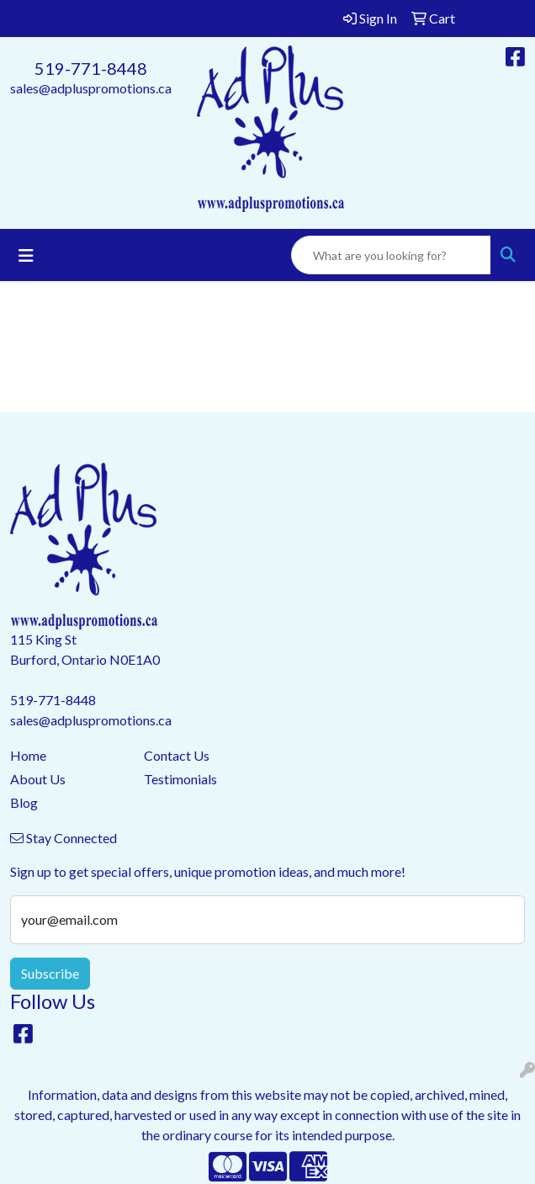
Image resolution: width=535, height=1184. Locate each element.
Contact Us (176, 755)
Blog (24, 802)
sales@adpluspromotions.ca (91, 88)
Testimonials (180, 779)
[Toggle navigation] (26, 255)
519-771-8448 (90, 68)
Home (28, 755)
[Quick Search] (391, 255)
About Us (38, 779)
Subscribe (50, 973)
